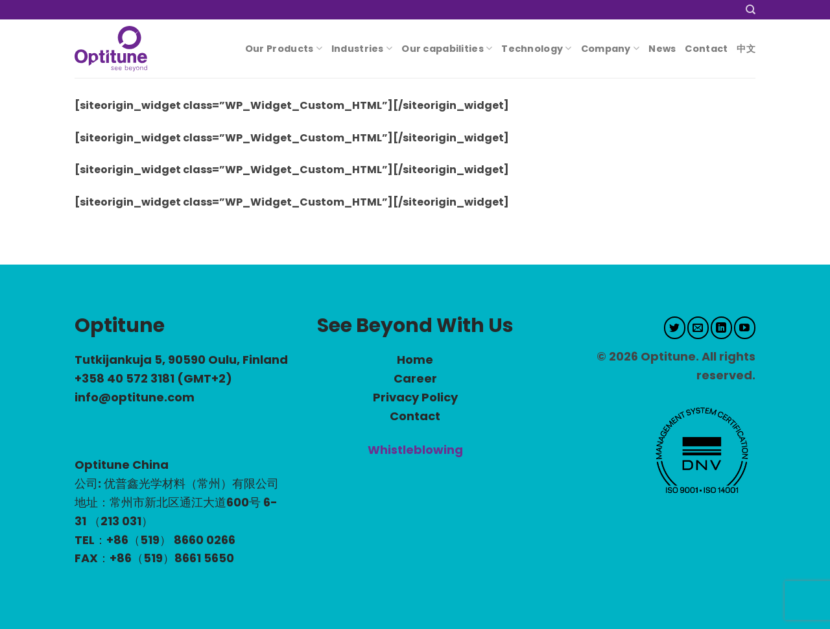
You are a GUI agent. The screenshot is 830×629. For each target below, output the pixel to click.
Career (415, 378)
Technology (536, 48)
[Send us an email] (698, 327)
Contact (706, 48)
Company (610, 48)
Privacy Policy (415, 397)
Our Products (283, 48)
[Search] (750, 10)
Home (415, 359)
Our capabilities (446, 48)
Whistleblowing (415, 450)
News (662, 48)
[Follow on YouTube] (744, 327)
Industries (361, 48)
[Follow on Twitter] (674, 327)
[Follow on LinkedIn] (721, 327)
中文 (746, 48)
